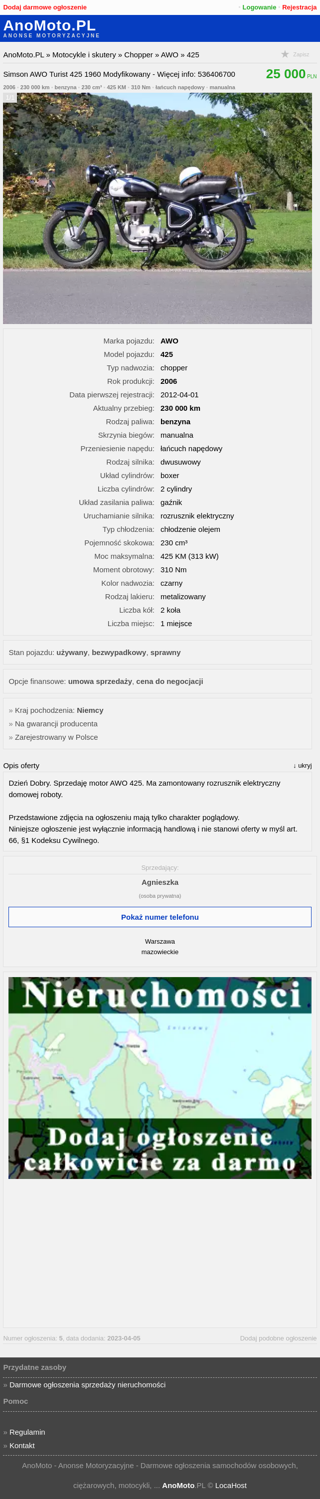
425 (193, 54)
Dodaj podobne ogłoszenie (278, 1338)
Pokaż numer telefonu (160, 917)
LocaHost (231, 1485)
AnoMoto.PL (49, 25)
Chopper (138, 54)
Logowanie (260, 7)
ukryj (305, 765)
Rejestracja (299, 7)
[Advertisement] (160, 1253)
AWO (169, 54)
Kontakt (22, 1445)
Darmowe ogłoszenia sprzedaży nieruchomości (87, 1384)
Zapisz (301, 54)
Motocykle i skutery (84, 54)
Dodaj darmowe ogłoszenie (45, 7)
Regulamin (27, 1432)
